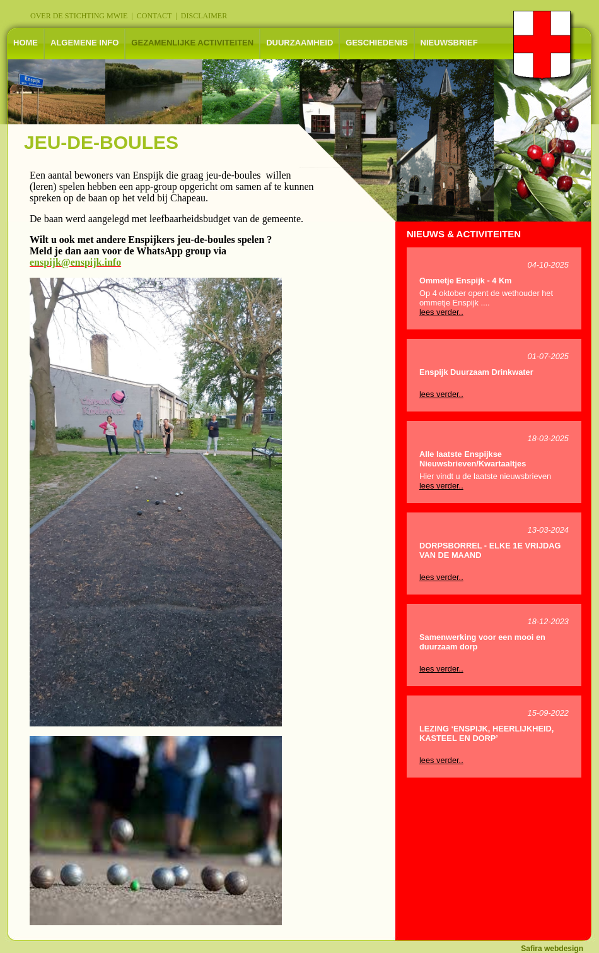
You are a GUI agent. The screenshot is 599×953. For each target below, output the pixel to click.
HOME (25, 42)
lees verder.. (441, 312)
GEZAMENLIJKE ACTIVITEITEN (192, 42)
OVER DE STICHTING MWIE (78, 15)
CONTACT (154, 15)
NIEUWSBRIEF (449, 42)
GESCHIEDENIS (376, 42)
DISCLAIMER (204, 15)
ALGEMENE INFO (84, 42)
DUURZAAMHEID (299, 42)
